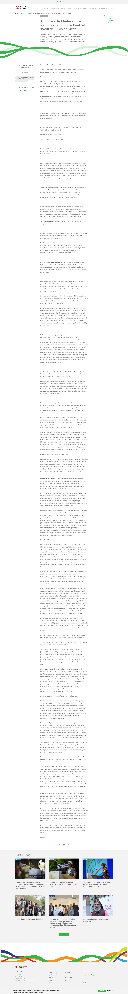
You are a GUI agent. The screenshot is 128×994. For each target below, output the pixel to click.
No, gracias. (110, 990)
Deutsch (110, 22)
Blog (112, 8)
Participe (85, 8)
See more (64, 935)
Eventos (69, 8)
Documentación (93, 8)
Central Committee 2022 (22, 81)
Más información (48, 992)
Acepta (102, 990)
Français (110, 20)
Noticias (63, 8)
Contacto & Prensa (104, 8)
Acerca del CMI (44, 8)
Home (15, 13)
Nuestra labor (77, 8)
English (111, 18)
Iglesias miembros (54, 8)
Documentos (31, 13)
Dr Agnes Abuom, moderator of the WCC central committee (25, 78)
